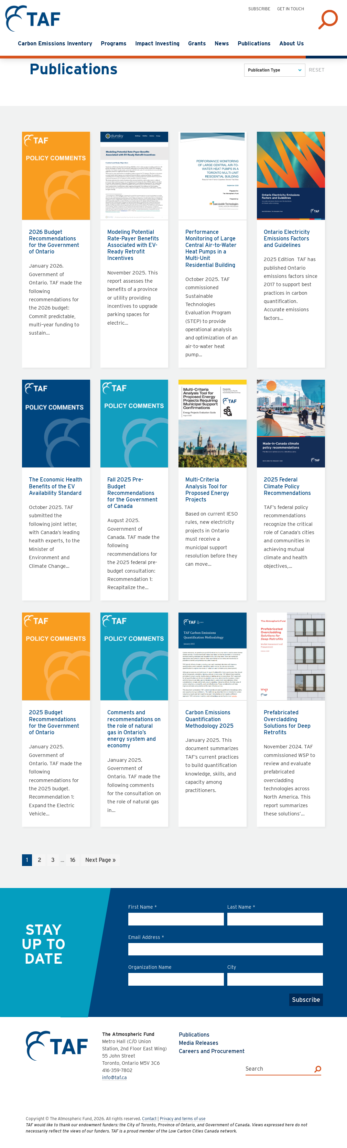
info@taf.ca (114, 1077)
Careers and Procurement (212, 1051)
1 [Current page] (29, 860)
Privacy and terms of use (182, 1118)
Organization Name (150, 967)
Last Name (241, 907)
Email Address (146, 937)
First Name (142, 907)
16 (74, 860)
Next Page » (100, 860)
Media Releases (198, 1043)
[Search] (317, 1068)
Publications (194, 1034)
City (231, 967)
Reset (317, 70)
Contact (149, 1118)
